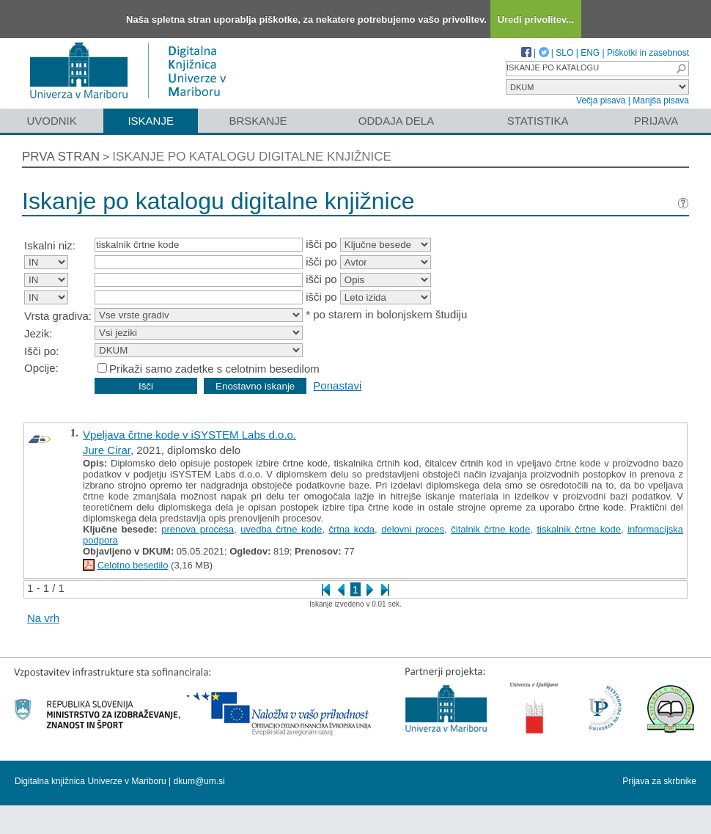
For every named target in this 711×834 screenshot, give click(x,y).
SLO (564, 53)
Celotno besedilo (133, 565)
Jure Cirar (106, 450)
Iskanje (151, 120)
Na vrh (43, 618)
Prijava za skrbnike (659, 781)
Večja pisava (600, 100)
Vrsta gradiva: (58, 316)
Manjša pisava (661, 100)
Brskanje (258, 120)
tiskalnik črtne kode (579, 529)
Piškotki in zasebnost (648, 53)
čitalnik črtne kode (490, 529)
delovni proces (412, 529)
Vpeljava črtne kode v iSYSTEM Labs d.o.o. (189, 434)
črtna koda (351, 529)
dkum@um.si (199, 781)
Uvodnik (51, 120)
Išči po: (41, 351)
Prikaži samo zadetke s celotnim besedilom (214, 368)
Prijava (656, 120)
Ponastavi (337, 385)
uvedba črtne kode (281, 529)
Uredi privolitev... (536, 19)
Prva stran (61, 157)
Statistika (538, 120)
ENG (590, 53)
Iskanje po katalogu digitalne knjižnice (251, 157)
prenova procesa (197, 529)
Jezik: (38, 333)
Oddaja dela (396, 120)
